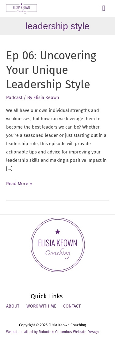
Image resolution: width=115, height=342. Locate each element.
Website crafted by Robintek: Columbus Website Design (52, 332)
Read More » (19, 184)
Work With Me (41, 306)
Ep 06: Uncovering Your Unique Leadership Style (51, 70)
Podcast (14, 97)
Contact (72, 306)
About (12, 306)
